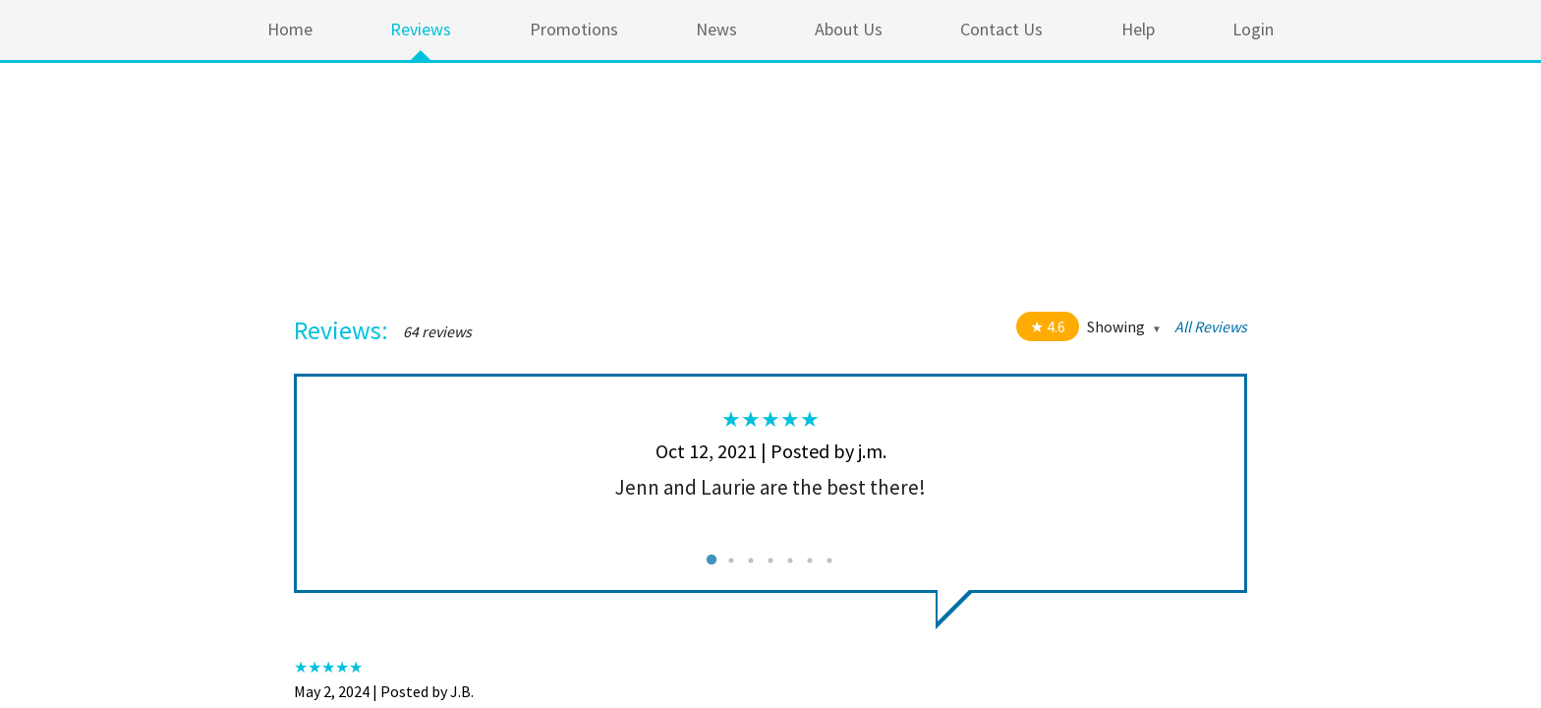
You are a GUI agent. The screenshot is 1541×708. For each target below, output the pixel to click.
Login (1253, 29)
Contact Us (1001, 29)
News (716, 29)
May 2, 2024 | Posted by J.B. (384, 691)
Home (290, 29)
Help (1138, 29)
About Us (849, 29)
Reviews (420, 29)
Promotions (574, 29)
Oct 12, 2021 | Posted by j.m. (771, 451)
